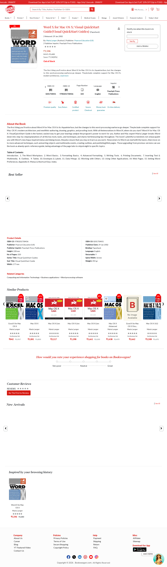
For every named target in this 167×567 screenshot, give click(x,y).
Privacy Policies (60, 538)
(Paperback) (95, 32)
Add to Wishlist (142, 46)
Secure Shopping (60, 544)
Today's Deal (153, 18)
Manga (104, 18)
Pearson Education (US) (84, 40)
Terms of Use (59, 541)
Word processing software (72, 277)
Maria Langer (51, 40)
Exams (74, 18)
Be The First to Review (19, 393)
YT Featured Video (22, 547)
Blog (16, 544)
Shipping (97, 541)
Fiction (19, 18)
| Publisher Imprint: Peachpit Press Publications (62, 43)
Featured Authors (136, 18)
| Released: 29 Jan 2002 (53, 36)
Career (17, 541)
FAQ (95, 547)
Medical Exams (90, 18)
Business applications (50, 277)
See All (155, 173)
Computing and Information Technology (23, 277)
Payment (97, 538)
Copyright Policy (61, 547)
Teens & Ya (50, 18)
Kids (63, 18)
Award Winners (118, 18)
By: (50, 40)
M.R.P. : (49, 54)
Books (7, 18)
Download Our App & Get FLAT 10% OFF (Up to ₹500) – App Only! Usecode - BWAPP (71, 2)
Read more (64, 76)
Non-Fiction (34, 18)
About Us (18, 538)
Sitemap (136, 541)
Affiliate (136, 538)
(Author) (60, 40)
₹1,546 (46, 51)
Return (96, 544)
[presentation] (45, 87)
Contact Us (19, 550)
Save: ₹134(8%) (50, 57)
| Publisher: (79, 40)
